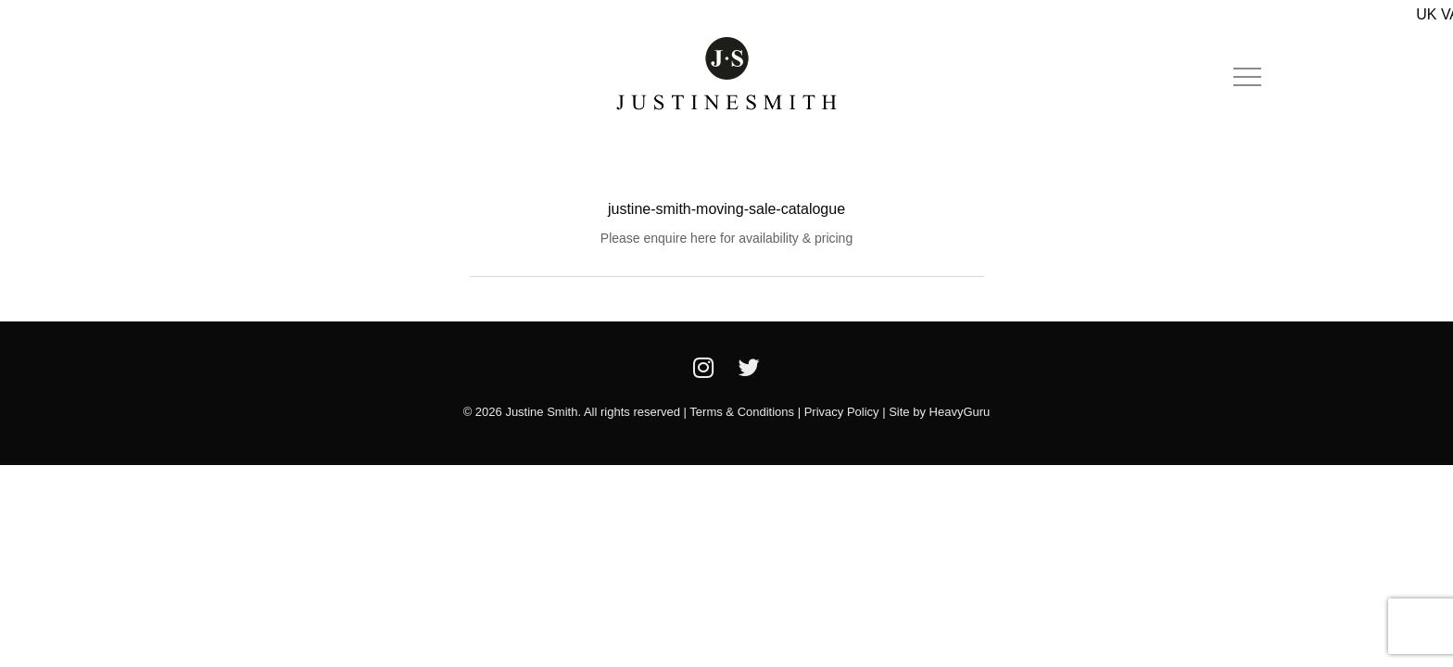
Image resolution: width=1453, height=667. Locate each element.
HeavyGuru (960, 412)
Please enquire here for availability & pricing (726, 238)
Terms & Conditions (741, 412)
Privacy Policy (841, 412)
